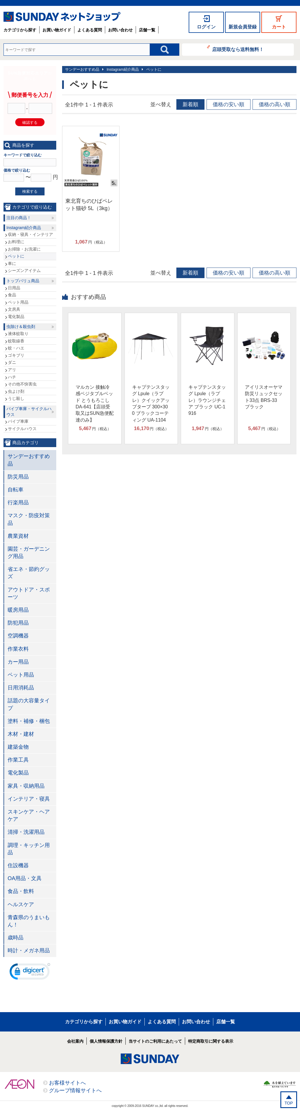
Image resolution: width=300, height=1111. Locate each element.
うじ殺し (16, 398)
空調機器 (18, 636)
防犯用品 (18, 623)
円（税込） (91, 242)
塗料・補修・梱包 (29, 721)
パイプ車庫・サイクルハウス (29, 411)
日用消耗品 (21, 688)
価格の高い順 (274, 104)
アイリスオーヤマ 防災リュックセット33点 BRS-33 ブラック (263, 397)
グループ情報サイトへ (75, 1090)
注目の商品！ (18, 217)
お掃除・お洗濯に (24, 249)
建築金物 (18, 747)
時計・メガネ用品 (29, 950)
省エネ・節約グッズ (29, 572)
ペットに (153, 69)
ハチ (12, 377)
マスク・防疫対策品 (29, 519)
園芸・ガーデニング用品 (29, 552)
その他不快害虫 (22, 384)
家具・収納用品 (26, 786)
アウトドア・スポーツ (29, 593)
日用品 (14, 287)
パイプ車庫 (18, 421)
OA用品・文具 (25, 878)
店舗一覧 (147, 30)
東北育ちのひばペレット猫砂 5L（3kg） (89, 204)
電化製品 (16, 316)
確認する (30, 122)
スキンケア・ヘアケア (29, 815)
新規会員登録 (243, 26)
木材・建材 (21, 734)
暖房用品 (18, 610)
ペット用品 (18, 302)
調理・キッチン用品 (29, 848)
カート (279, 26)
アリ (12, 369)
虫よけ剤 (16, 391)
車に (12, 263)
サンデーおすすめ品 (82, 69)
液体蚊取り (18, 333)
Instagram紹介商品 (123, 69)
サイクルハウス (22, 428)
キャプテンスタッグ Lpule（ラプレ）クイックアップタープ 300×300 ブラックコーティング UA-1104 (151, 403)
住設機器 (18, 865)
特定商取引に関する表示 (210, 1041)
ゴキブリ (16, 355)
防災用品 (18, 477)
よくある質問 (89, 30)
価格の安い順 (228, 104)
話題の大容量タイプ (29, 704)
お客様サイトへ (67, 1083)
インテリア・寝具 (29, 799)
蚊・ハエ (16, 348)
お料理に (16, 241)
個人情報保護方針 (106, 1041)
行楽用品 (18, 502)
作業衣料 (18, 649)
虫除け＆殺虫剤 (20, 326)
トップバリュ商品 (22, 280)
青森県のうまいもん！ (29, 921)
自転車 (15, 490)
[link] (29, 973)
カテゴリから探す (20, 30)
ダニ (12, 362)
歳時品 (15, 938)
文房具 (14, 309)
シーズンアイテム (24, 270)
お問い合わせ (120, 30)
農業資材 (18, 536)
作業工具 (18, 760)
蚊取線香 (16, 341)
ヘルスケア (21, 904)
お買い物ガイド (56, 30)
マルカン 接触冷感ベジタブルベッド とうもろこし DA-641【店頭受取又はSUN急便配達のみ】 (95, 403)
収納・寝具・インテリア (30, 234)
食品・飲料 (21, 891)
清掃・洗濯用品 (26, 832)
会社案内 (75, 1041)
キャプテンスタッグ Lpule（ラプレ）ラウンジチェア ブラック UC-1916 (207, 400)
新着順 (190, 104)
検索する (30, 191)
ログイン (206, 26)
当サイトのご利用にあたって (155, 1041)
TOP (288, 1103)
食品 (12, 294)
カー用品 (18, 662)
